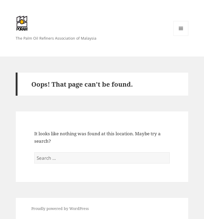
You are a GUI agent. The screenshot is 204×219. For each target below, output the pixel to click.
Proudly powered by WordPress (60, 208)
